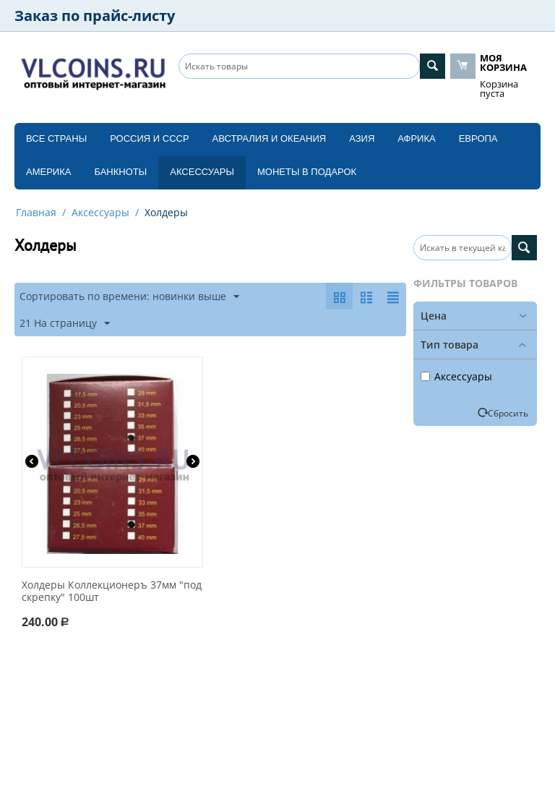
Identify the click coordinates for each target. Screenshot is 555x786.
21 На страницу (65, 323)
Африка (416, 138)
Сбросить (508, 413)
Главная (36, 212)
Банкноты (120, 171)
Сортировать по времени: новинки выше (129, 296)
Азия (361, 138)
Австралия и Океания (269, 138)
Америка (48, 171)
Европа (478, 138)
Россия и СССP (149, 138)
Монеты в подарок (306, 171)
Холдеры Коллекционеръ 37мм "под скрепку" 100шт (112, 591)
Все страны (56, 138)
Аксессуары (202, 171)
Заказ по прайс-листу (94, 15)
